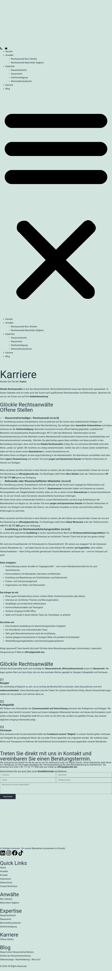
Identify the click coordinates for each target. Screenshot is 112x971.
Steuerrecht (16, 73)
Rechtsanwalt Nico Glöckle (24, 59)
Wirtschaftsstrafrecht (21, 81)
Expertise (10, 66)
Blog (7, 88)
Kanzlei (9, 51)
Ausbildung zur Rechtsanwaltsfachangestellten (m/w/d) (37, 529)
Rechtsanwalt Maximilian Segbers (27, 62)
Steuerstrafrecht (19, 70)
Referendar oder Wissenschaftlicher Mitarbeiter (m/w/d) (38, 481)
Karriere (9, 85)
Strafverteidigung (19, 77)
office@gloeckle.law (34, 652)
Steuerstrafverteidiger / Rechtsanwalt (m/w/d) (32, 418)
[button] (56, 204)
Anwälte (9, 55)
